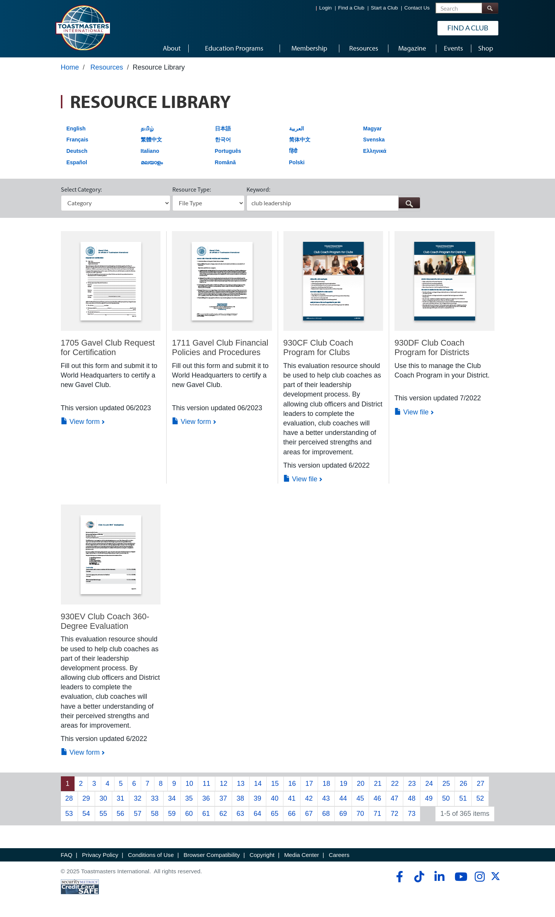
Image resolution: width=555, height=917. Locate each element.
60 (189, 813)
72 (394, 813)
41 (292, 798)
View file (300, 479)
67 (309, 813)
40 (274, 798)
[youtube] (459, 876)
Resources (107, 67)
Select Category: (81, 189)
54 (86, 813)
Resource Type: (191, 189)
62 (223, 813)
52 (480, 798)
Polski (297, 162)
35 (189, 798)
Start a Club (384, 8)
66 (292, 813)
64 (257, 813)
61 (206, 813)
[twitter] (495, 879)
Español (77, 162)
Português (228, 151)
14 (258, 783)
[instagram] (479, 876)
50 (446, 798)
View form (80, 421)
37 (223, 798)
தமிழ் (147, 128)
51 (463, 798)
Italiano (150, 151)
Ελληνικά (374, 151)
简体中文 (299, 139)
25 (446, 783)
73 (411, 813)
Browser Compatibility (212, 855)
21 (378, 783)
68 (326, 813)
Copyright (262, 855)
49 (429, 798)
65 (274, 813)
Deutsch (77, 151)
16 (292, 783)
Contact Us (417, 8)
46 (377, 798)
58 (155, 813)
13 (241, 783)
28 (69, 798)
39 (257, 798)
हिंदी (293, 151)
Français (78, 139)
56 (120, 813)
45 (360, 798)
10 (189, 783)
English (76, 128)
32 (138, 798)
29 (86, 798)
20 (360, 783)
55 (103, 813)
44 (343, 798)
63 (240, 813)
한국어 (223, 139)
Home (70, 67)
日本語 (223, 128)
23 (412, 783)
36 (206, 798)
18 (326, 783)
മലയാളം (152, 162)
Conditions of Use (151, 855)
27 (480, 783)
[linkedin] (439, 876)
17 (309, 783)
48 (411, 798)
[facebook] (398, 876)
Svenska (374, 139)
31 (120, 798)
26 (463, 783)
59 (172, 813)
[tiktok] (419, 876)
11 (206, 783)
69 (343, 813)
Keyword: (258, 189)
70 (360, 813)
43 (326, 798)
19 (343, 783)
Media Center (301, 855)
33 (155, 798)
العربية (296, 128)
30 (103, 798)
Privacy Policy (100, 855)
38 (240, 798)
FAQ (67, 855)
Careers (339, 855)
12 (223, 783)
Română (225, 162)
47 (394, 798)
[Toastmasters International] (82, 27)
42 (309, 798)
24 (429, 783)
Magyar (372, 128)
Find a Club (351, 8)
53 (69, 813)
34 (172, 798)
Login (325, 8)
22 (395, 783)
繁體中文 (151, 139)
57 (138, 813)
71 (377, 813)
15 (275, 783)
